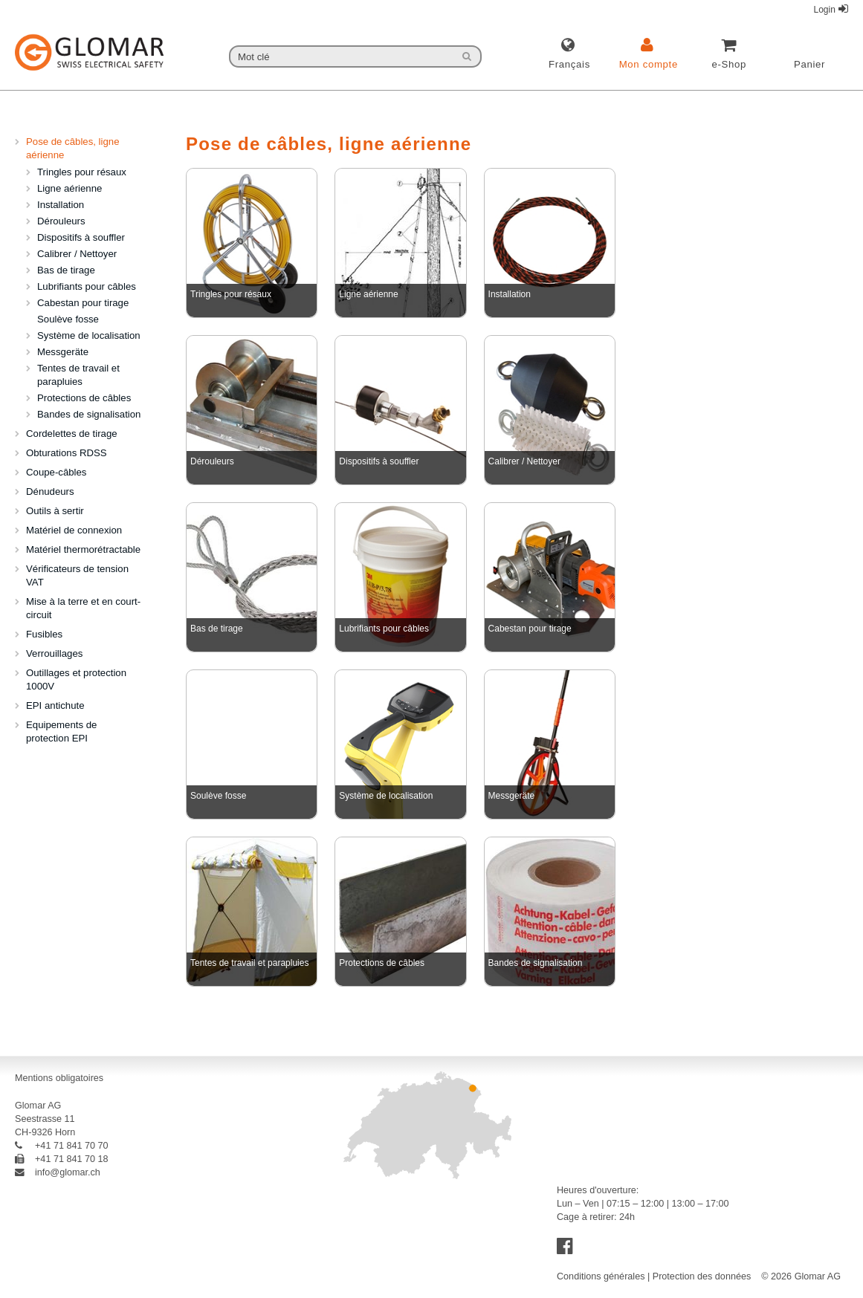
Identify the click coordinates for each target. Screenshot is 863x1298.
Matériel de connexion (74, 530)
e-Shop (728, 64)
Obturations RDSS (66, 452)
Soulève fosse (68, 319)
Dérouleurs (61, 221)
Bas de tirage (66, 270)
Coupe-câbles (56, 472)
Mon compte (648, 64)
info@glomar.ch (57, 1172)
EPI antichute (55, 705)
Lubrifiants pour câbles (86, 286)
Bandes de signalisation (88, 414)
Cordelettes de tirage (71, 433)
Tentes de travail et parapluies (78, 375)
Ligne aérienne (69, 188)
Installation (60, 204)
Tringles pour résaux (81, 172)
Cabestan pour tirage (83, 302)
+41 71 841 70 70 (62, 1145)
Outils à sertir (55, 510)
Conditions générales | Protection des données (654, 1276)
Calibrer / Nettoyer (77, 253)
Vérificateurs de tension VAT (77, 575)
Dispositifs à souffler (81, 237)
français (569, 64)
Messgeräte (62, 351)
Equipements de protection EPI (61, 731)
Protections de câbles (84, 397)
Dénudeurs (50, 491)
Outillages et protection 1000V (76, 679)
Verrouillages (54, 653)
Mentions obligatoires (59, 1078)
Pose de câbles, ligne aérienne (73, 148)
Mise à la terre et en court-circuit (83, 608)
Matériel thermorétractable (83, 549)
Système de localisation (88, 335)
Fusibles (44, 634)
